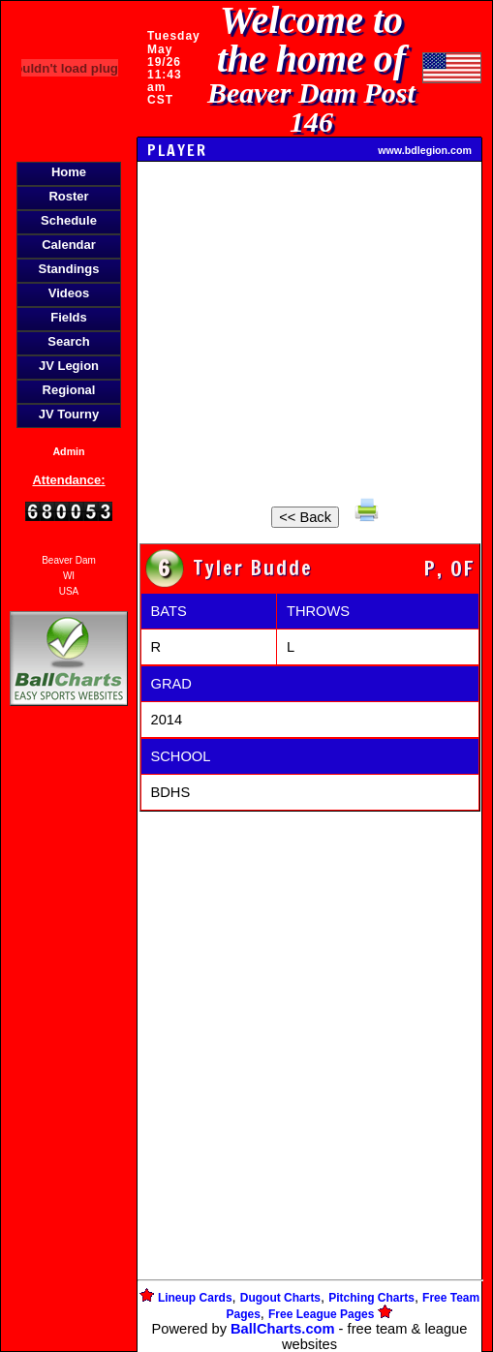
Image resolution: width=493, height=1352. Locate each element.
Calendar (69, 244)
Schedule (69, 220)
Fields (68, 317)
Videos (68, 293)
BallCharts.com (283, 1329)
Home (68, 172)
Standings (69, 268)
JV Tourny (69, 414)
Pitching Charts (371, 1298)
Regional (69, 390)
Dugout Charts (280, 1298)
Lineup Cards (195, 1298)
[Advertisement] (69, 1044)
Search (68, 341)
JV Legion (69, 365)
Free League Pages (321, 1314)
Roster (68, 196)
